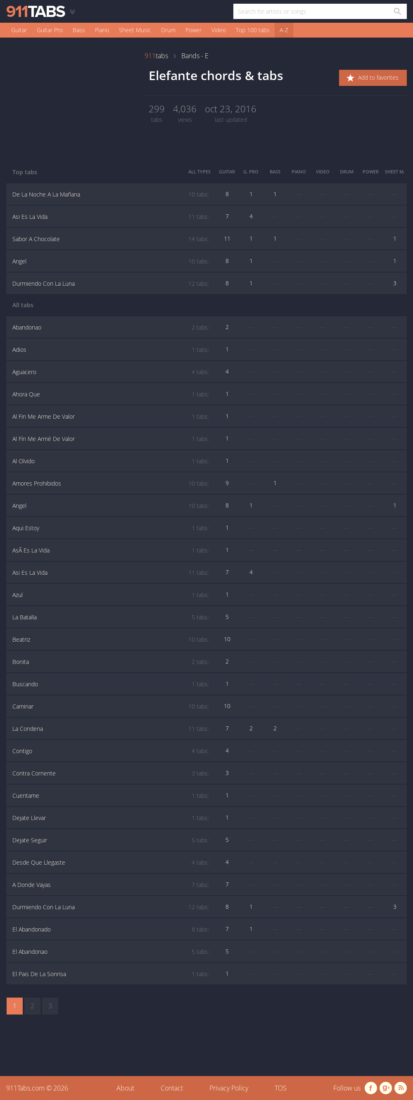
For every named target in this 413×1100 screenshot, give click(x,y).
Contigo (110, 751)
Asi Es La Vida (110, 217)
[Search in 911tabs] (397, 11)
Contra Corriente (110, 773)
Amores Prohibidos (110, 483)
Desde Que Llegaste (110, 862)
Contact (172, 1088)
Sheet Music (135, 30)
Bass (79, 30)
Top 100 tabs (253, 30)
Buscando (110, 684)
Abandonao (110, 327)
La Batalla (110, 617)
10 (227, 639)
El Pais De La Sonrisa (110, 974)
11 (227, 238)
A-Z (284, 30)
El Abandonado (110, 929)
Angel (110, 261)
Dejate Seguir (110, 840)
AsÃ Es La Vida (110, 550)
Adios (110, 350)
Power (193, 30)
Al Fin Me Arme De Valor (110, 416)
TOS (281, 1088)
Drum (168, 30)
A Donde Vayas (110, 885)
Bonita (110, 662)
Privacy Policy (228, 1088)
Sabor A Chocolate (110, 239)
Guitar (19, 30)
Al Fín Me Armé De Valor (110, 439)
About (125, 1088)
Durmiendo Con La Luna (110, 284)
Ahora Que (110, 394)
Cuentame (110, 796)
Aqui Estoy (110, 528)
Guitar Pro (50, 30)
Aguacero (110, 372)
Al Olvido (110, 461)
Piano (102, 30)
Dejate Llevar (110, 818)
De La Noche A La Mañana (110, 194)
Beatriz (110, 639)
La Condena (110, 729)
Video (218, 30)
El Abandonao (110, 952)
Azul (110, 595)
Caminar (110, 706)
